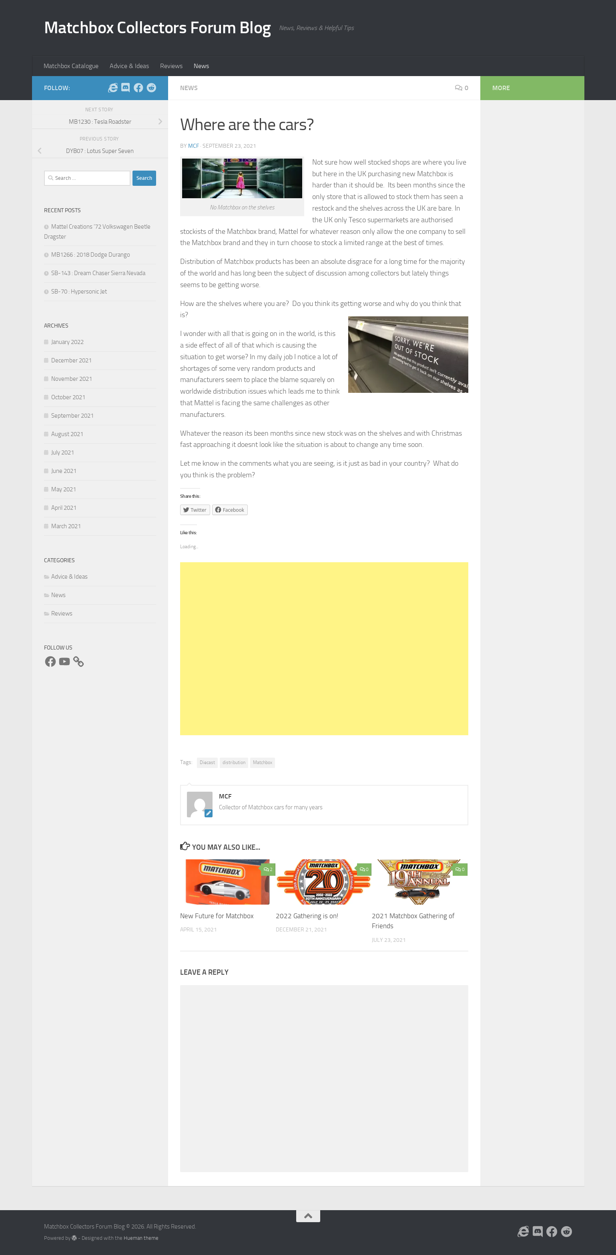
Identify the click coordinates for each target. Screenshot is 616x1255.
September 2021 (72, 415)
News (201, 66)
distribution (234, 762)
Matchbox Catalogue (71, 66)
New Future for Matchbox (217, 916)
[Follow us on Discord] (125, 88)
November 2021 (71, 378)
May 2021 (63, 489)
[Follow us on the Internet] (113, 88)
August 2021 (67, 434)
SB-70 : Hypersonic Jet (79, 291)
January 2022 (67, 342)
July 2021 (62, 452)
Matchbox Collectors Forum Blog (157, 28)
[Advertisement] (324, 648)
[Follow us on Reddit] (151, 88)
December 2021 (71, 360)
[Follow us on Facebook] (138, 88)
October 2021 (68, 397)
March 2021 (66, 526)
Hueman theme (141, 1238)
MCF (193, 146)
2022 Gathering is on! (307, 916)
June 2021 (63, 471)
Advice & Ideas (129, 66)
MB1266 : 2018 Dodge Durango (90, 254)
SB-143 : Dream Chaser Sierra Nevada (98, 273)
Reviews (171, 66)
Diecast (207, 762)
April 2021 (63, 507)
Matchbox (262, 762)
